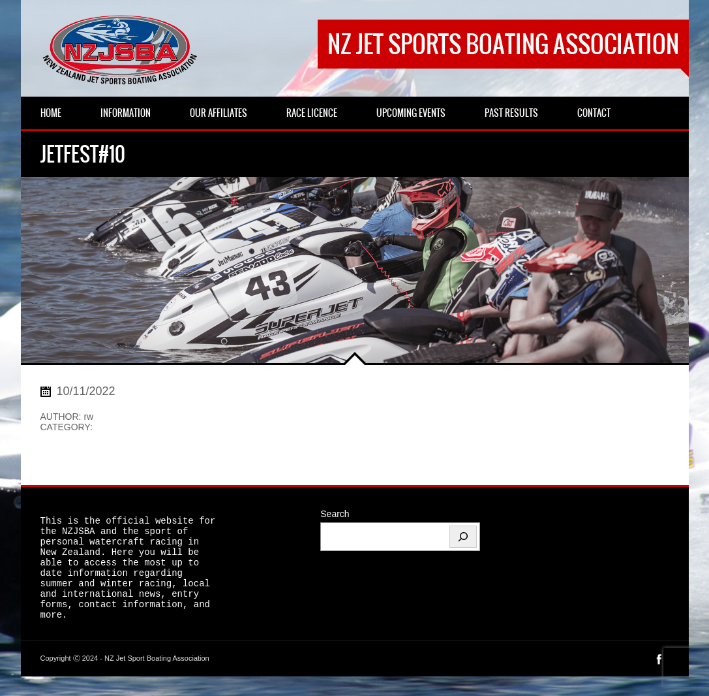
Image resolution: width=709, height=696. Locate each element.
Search (334, 514)
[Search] (463, 537)
